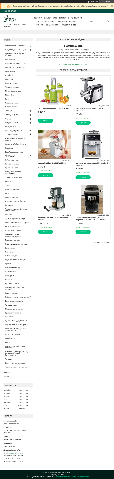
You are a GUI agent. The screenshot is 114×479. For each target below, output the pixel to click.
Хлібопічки (9, 252)
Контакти (49, 25)
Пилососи (9, 148)
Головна (38, 18)
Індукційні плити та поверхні (15, 260)
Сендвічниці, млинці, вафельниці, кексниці (13, 235)
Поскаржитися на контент (62, 477)
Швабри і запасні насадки (15, 67)
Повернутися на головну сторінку (74, 64)
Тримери (8, 359)
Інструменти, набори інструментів (13, 172)
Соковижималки (11, 107)
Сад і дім (8, 119)
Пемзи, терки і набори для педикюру (15, 347)
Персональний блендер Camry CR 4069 (53, 108)
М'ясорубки (9, 95)
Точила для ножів (11, 305)
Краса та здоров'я (12, 283)
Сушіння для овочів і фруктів (16, 201)
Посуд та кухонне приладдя (15, 50)
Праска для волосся (12, 240)
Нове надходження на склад (16, 244)
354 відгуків (94, 1)
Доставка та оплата (45, 21)
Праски (8, 264)
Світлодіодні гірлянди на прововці (14, 288)
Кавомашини (10, 59)
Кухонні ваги (10, 338)
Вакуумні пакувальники (14, 301)
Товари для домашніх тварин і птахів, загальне (16, 210)
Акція (7, 193)
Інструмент (9, 205)
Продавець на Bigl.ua (57, 475)
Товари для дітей (11, 134)
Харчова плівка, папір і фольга (16, 325)
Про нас (39, 25)
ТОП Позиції (10, 156)
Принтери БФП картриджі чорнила (14, 54)
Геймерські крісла (12, 164)
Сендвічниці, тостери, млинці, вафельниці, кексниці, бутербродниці (16, 353)
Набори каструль (11, 160)
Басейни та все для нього (15, 152)
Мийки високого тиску (65, 25)
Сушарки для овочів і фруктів (16, 63)
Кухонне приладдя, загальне (16, 321)
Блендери (9, 79)
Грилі (7, 99)
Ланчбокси (9, 317)
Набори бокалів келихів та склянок (15, 139)
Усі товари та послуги (101, 242)
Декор (7, 342)
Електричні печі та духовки (15, 363)
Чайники (8, 215)
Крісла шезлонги (11, 168)
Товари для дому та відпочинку (17, 367)
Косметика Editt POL (13, 334)
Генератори (76, 18)
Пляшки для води (11, 83)
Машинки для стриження (14, 309)
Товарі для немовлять (13, 177)
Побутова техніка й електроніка (17, 297)
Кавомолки (9, 280)
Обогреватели (10, 272)
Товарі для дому (11, 115)
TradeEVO (9, 185)
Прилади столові (11, 293)
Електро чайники (11, 197)
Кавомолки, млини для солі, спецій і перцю (15, 329)
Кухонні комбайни (61, 18)
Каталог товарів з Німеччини (15, 46)
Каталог (47, 18)
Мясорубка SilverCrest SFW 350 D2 (52, 163)
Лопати (8, 181)
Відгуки (6, 377)
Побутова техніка (11, 123)
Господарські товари (13, 230)
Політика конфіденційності (80, 477)
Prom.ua (67, 472)
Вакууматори (10, 71)
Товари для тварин (12, 87)
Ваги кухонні (10, 248)
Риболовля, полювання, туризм (17, 222)
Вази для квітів (11, 127)
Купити (45, 121)
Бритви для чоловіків (13, 313)
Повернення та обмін (66, 21)
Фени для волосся (12, 189)
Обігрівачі (9, 75)
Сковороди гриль (11, 103)
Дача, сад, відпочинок (13, 131)
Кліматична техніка (12, 226)
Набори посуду (11, 256)
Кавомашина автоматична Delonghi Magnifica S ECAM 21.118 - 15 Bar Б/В (90, 219)
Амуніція (8, 111)
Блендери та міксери (13, 268)
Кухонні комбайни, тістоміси (15, 144)
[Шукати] (108, 21)
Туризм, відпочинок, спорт (15, 219)
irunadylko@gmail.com (16, 453)
